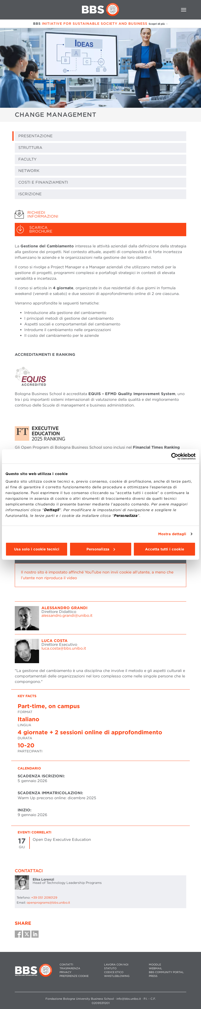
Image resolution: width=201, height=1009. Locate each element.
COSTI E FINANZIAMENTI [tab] (43, 182)
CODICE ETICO (113, 972)
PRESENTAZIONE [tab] (35, 136)
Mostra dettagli (172, 534)
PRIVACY (65, 972)
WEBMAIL (155, 968)
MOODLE (155, 964)
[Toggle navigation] (183, 10)
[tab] (100, 214)
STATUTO (110, 968)
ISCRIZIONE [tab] (30, 194)
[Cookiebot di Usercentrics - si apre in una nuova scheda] (175, 456)
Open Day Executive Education (62, 839)
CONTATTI (66, 964)
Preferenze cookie (74, 976)
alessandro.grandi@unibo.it (66, 615)
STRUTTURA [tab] (30, 147)
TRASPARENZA (70, 968)
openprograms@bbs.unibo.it (48, 902)
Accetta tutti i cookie (164, 549)
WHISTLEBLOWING (117, 976)
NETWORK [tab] (29, 170)
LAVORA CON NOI (116, 964)
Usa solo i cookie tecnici (36, 549)
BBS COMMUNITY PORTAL (166, 972)
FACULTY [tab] (27, 159)
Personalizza (100, 549)
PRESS (153, 976)
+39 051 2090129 (44, 897)
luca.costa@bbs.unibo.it (63, 648)
